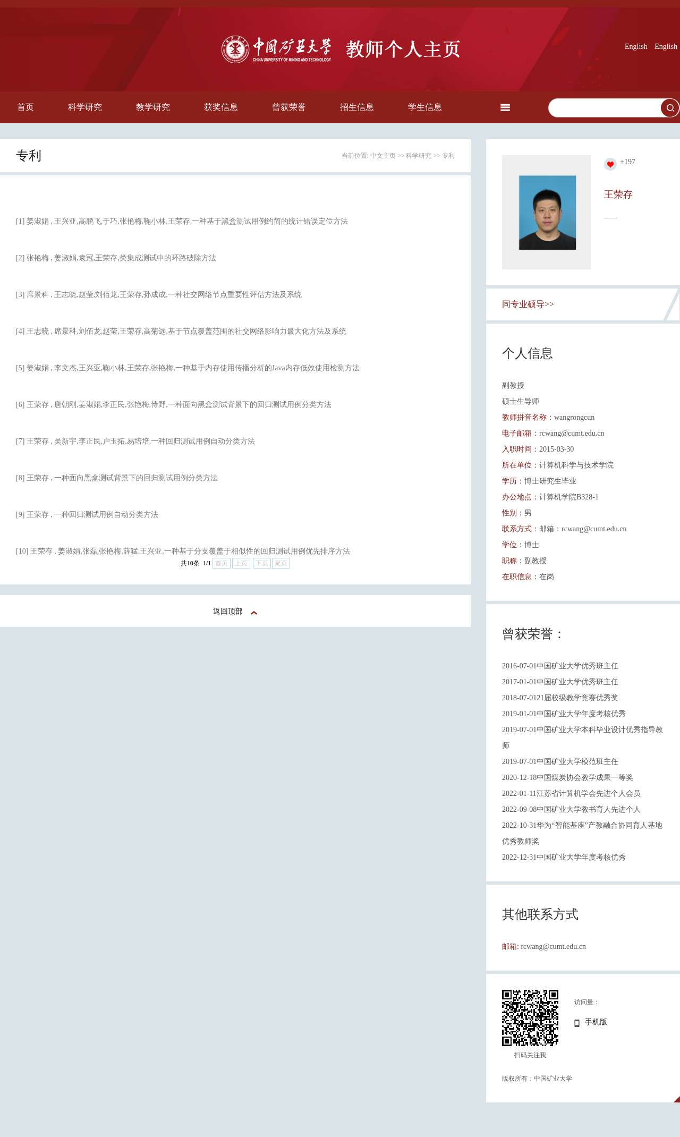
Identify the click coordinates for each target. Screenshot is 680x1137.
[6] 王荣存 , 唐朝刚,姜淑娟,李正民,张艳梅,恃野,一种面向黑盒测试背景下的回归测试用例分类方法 (174, 405)
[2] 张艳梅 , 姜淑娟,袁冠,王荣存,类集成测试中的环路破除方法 (116, 258)
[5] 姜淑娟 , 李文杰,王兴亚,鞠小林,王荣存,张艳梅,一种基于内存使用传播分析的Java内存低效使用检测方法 (188, 368)
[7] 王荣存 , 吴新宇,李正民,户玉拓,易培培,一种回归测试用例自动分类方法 (135, 441)
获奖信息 (221, 107)
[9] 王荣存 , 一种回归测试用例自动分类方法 (87, 515)
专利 (448, 155)
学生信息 (425, 107)
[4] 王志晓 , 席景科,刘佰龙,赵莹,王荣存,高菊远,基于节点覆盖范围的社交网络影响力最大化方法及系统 (181, 331)
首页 (25, 107)
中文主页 (383, 155)
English (636, 46)
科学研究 (85, 107)
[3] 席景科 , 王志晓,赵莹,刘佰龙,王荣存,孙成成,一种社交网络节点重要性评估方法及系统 (159, 295)
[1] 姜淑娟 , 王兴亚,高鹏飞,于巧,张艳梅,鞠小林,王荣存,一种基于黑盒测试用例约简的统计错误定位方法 (182, 221)
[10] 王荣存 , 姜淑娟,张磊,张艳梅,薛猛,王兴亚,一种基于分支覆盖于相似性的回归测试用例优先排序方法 (183, 551)
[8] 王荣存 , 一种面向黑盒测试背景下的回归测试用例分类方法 (117, 478)
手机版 (596, 1022)
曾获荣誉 (289, 107)
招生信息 (357, 107)
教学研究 (153, 107)
